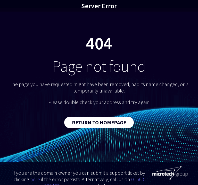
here (35, 179)
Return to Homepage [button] (99, 122)
